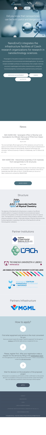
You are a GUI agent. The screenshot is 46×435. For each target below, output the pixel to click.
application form (37, 356)
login (27, 8)
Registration (23, 399)
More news (23, 183)
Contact (23, 395)
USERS (36, 75)
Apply (23, 385)
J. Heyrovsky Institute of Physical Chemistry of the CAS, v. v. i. (23, 408)
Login (23, 402)
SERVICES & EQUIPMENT (16, 75)
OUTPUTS (23, 79)
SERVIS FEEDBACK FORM (23, 412)
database (10, 341)
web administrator (26, 359)
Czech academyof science (23, 405)
